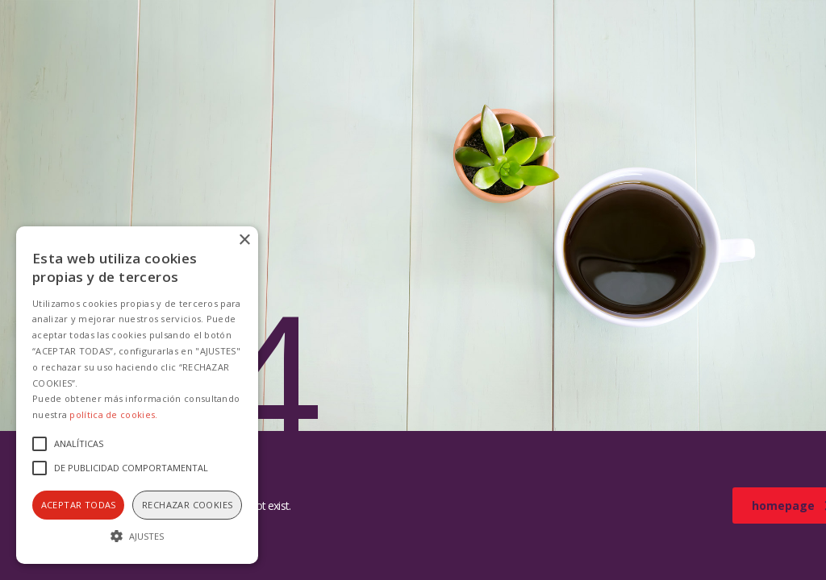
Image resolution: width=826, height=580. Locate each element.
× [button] (244, 240)
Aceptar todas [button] (78, 505)
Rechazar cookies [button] (187, 505)
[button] (137, 535)
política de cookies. (113, 414)
